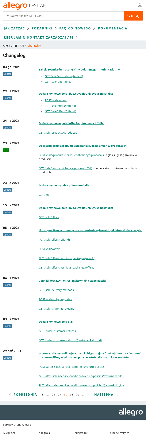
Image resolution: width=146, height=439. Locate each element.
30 (65, 394)
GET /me (44, 195)
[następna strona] (106, 394)
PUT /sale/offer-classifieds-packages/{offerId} (67, 258)
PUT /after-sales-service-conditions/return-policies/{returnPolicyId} (81, 385)
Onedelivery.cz (119, 433)
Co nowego (82, 28)
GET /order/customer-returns (57, 331)
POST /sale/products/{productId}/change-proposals (71, 155)
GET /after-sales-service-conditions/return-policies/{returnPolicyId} (81, 376)
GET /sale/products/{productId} (58, 132)
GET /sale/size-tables (58, 81)
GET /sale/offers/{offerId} (60, 111)
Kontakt (35, 37)
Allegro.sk (45, 433)
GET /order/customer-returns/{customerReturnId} (70, 340)
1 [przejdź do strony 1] (42, 394)
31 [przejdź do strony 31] (71, 394)
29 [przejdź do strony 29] (59, 394)
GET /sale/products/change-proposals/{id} (65, 168)
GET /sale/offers (49, 217)
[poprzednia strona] (23, 394)
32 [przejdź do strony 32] (77, 394)
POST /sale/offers (56, 100)
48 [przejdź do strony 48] (88, 394)
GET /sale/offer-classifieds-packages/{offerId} (67, 267)
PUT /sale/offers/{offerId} (60, 106)
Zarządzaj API (62, 37)
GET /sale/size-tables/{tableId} (64, 76)
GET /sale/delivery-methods (56, 290)
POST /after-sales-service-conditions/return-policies (72, 366)
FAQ (63, 28)
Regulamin (15, 37)
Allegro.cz (9, 433)
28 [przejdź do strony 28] (53, 394)
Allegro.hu (81, 433)
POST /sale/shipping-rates (55, 299)
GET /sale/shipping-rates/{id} (57, 308)
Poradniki (45, 28)
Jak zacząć (17, 28)
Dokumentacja (112, 28)
